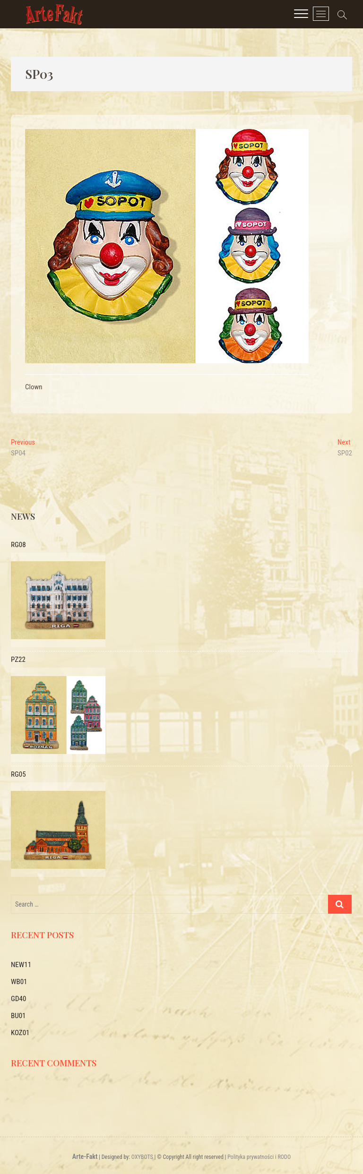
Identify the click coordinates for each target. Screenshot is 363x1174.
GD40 (18, 998)
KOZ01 (20, 1032)
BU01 (18, 1015)
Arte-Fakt (84, 1156)
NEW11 (21, 964)
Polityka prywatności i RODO (259, 1157)
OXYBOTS (142, 1157)
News (23, 516)
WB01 (19, 981)
